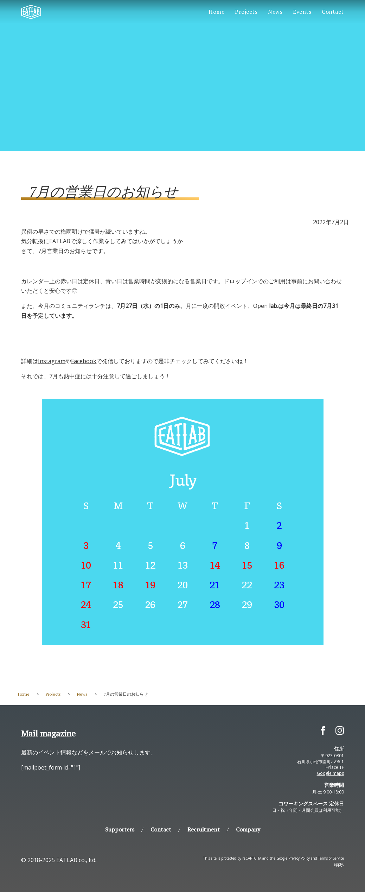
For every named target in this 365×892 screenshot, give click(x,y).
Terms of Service (331, 858)
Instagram (51, 361)
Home (216, 11)
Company (248, 829)
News (275, 11)
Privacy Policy (299, 858)
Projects (246, 11)
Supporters (119, 829)
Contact (333, 11)
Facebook (83, 361)
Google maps (330, 773)
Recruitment (203, 829)
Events (302, 11)
